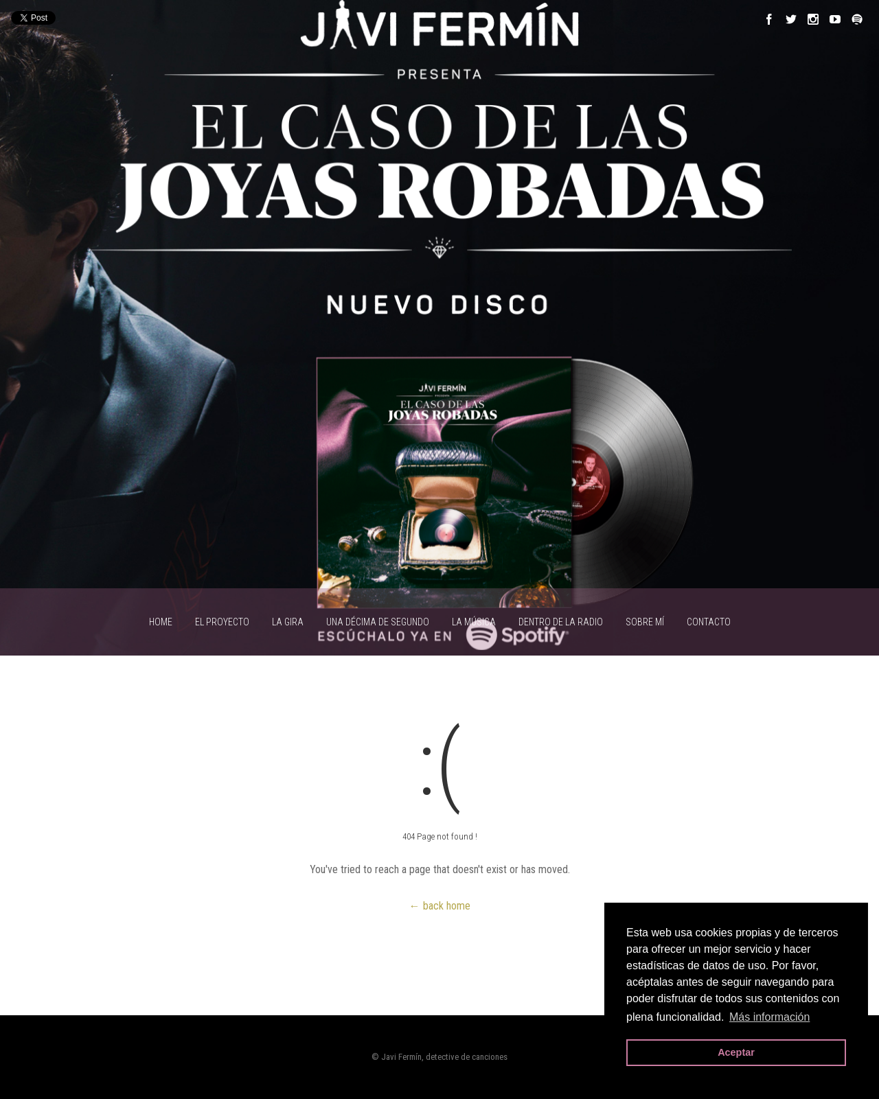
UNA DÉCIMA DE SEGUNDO (377, 621)
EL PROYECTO (222, 621)
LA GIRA (288, 621)
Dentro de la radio (560, 621)
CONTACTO (709, 621)
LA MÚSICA (474, 621)
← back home (439, 905)
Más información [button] (769, 1017)
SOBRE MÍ (645, 621)
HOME (160, 621)
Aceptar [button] (736, 1052)
